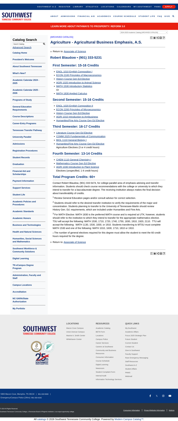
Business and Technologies (27, 225)
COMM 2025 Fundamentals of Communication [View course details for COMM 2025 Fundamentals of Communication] (80, 136)
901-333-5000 (43, 394)
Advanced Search (22, 47)
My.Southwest (143, 7)
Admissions (68, 16)
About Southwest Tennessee (27, 66)
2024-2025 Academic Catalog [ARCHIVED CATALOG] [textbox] (139, 32)
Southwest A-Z (46, 7)
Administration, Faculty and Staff (27, 277)
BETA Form (100, 332)
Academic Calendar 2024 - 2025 (26, 81)
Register (64, 7)
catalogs (41, 419)
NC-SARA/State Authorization (20, 300)
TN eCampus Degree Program (23, 266)
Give (167, 16)
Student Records (21, 157)
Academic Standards (23, 211)
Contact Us (129, 347)
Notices (171, 410)
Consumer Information (104, 357)
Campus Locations (22, 285)
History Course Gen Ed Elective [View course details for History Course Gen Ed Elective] (73, 79)
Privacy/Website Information (154, 410)
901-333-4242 (36, 398)
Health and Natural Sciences (27, 232)
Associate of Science (75, 51)
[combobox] (144, 32)
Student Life (146, 16)
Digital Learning (21, 258)
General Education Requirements (22, 108)
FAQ (159, 16)
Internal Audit (101, 376)
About (54, 16)
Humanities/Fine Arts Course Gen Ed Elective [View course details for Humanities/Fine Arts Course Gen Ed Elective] (80, 120)
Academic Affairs (131, 332)
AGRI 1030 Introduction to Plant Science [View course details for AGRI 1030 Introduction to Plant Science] (77, 167)
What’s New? (19, 73)
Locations (107, 7)
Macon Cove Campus (75, 328)
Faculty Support (131, 354)
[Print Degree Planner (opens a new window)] (151, 37)
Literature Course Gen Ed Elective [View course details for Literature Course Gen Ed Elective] (74, 132)
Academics (104, 16)
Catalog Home (20, 53)
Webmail (128, 376)
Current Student (131, 343)
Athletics (92, 7)
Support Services (21, 188)
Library (78, 7)
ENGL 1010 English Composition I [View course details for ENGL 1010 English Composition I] (74, 71)
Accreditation (19, 292)
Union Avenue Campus (75, 332)
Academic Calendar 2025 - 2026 (26, 91)
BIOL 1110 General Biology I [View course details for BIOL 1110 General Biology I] (71, 140)
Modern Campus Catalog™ (128, 419)
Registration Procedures (25, 150)
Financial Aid (86, 16)
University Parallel (22, 137)
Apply (169, 7)
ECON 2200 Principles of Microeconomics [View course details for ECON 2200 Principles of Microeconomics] (78, 109)
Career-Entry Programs (24, 123)
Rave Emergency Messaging (136, 358)
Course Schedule (124, 16)
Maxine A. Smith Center (75, 335)
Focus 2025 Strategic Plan (135, 335)
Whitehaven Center (74, 339)
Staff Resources (131, 361)
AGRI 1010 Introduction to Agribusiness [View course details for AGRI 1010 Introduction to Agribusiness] (77, 116)
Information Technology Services (109, 379)
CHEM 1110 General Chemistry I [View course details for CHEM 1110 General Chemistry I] (73, 159)
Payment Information (23, 181)
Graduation (18, 164)
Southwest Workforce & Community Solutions (25, 250)
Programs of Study (22, 100)
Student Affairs (131, 369)
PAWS (127, 373)
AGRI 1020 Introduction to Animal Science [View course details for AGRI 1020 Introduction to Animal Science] (78, 82)
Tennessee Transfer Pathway (27, 130)
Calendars (124, 7)
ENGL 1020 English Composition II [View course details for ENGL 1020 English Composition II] (74, 105)
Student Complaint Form (105, 372)
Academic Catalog (103, 328)
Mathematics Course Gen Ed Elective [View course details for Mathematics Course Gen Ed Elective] (76, 163)
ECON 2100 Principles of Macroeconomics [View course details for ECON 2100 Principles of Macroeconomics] (78, 75)
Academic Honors (22, 218)
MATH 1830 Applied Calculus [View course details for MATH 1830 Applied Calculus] (71, 93)
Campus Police (102, 339)
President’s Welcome (23, 59)
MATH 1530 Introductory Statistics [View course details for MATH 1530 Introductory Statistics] (74, 86)
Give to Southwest (132, 350)
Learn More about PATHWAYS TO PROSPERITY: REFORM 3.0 (88, 26)
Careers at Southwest (104, 347)
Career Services (102, 343)
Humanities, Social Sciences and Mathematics (27, 240)
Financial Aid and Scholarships (21, 172)
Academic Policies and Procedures (24, 203)
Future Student (131, 339)
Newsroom (100, 368)
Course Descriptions (23, 116)
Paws (157, 7)
